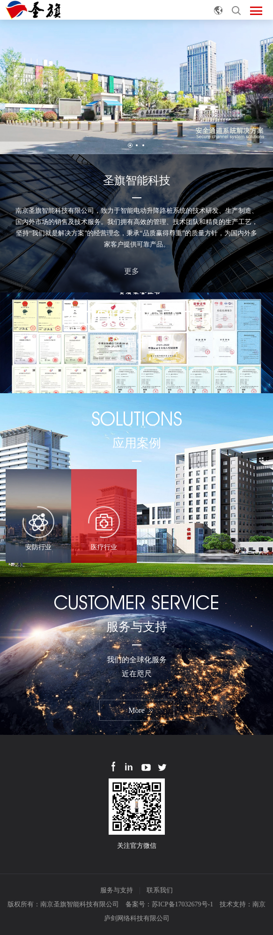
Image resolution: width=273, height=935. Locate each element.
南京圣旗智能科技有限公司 (79, 904)
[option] (136, 87)
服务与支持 (116, 890)
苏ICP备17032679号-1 (182, 904)
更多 (136, 270)
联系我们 (160, 890)
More (136, 710)
